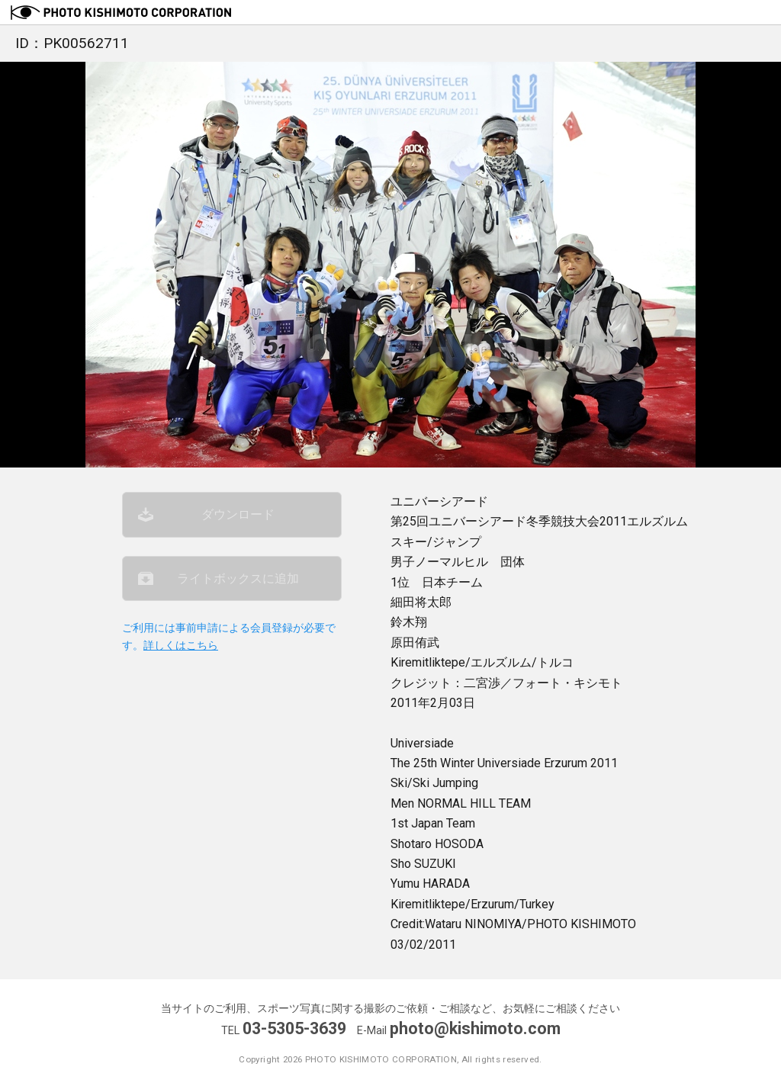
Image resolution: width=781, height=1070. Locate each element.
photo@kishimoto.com (475, 1028)
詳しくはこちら (180, 645)
